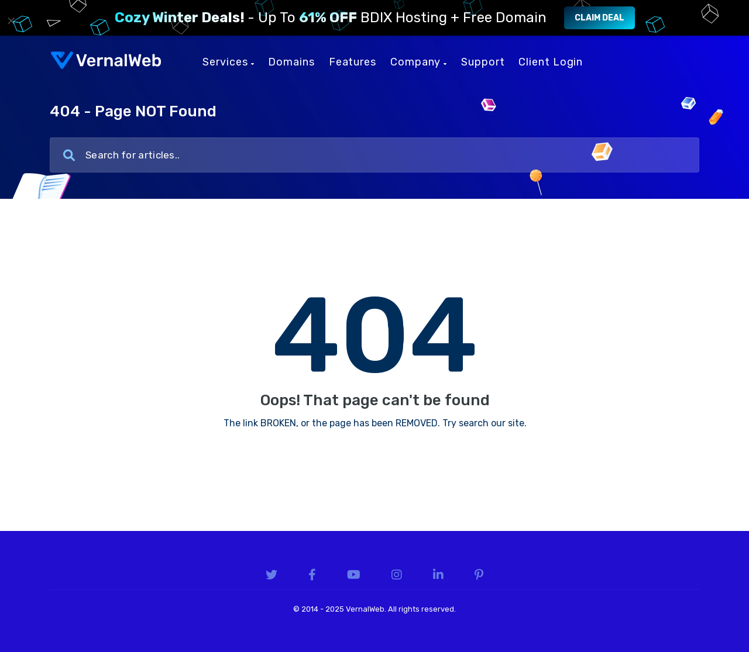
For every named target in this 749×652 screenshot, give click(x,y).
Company (418, 62)
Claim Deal (599, 18)
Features (352, 62)
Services (228, 62)
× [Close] (11, 20)
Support (482, 62)
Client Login (550, 62)
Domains (291, 62)
